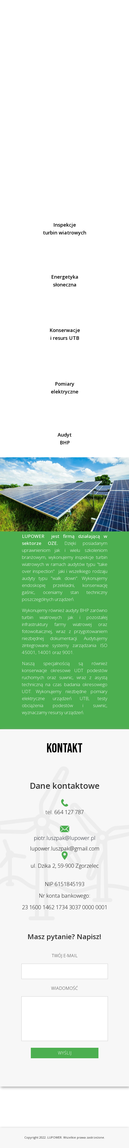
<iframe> (64, 1101)
